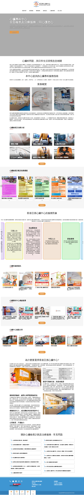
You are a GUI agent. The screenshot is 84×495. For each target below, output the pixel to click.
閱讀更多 (14, 32)
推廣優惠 (56, 481)
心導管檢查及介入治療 (36, 485)
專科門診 (34, 483)
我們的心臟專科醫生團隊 (37, 481)
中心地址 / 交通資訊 (58, 483)
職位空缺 (34, 486)
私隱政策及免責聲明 (58, 485)
